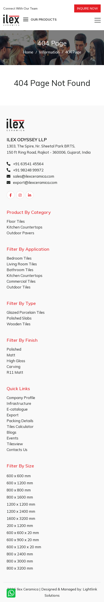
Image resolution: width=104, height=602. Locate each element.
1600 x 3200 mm (21, 518)
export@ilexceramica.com (32, 182)
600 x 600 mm (19, 475)
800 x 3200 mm (20, 568)
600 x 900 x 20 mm (23, 539)
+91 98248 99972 (25, 170)
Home (28, 52)
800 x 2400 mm (20, 554)
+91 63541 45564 (25, 163)
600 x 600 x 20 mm (23, 532)
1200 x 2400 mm (21, 511)
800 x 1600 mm (20, 497)
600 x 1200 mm (20, 483)
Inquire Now (87, 8)
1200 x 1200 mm (21, 504)
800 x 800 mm (19, 490)
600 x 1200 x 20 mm (24, 546)
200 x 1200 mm (20, 525)
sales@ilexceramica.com (30, 176)
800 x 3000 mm (20, 561)
